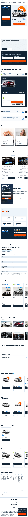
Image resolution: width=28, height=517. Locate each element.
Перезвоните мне (14, 504)
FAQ (24, 2)
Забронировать (20, 104)
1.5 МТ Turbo (4, 249)
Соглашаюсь (22, 514)
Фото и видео (20, 2)
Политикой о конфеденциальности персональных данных (22, 512)
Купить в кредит (19, 23)
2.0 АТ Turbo (9, 249)
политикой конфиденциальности (16, 62)
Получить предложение (20, 234)
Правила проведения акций (10, 515)
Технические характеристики (12, 2)
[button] (2, 84)
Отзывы (16, 502)
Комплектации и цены (4, 2)
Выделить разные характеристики (6, 251)
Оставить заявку (14, 60)
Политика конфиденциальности (4, 515)
